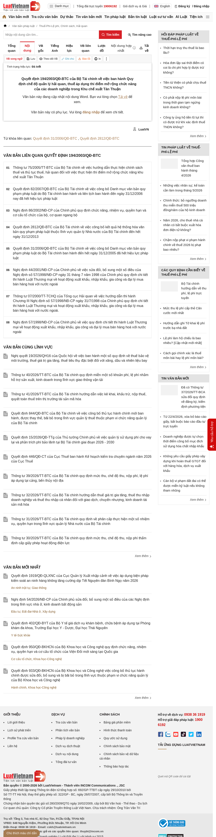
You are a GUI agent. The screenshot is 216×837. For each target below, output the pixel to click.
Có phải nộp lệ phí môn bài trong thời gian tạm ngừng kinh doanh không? (182, 102)
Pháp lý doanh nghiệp (70, 738)
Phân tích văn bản (67, 730)
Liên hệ (12, 746)
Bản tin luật (137, 17)
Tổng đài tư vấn (65, 762)
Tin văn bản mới (89, 17)
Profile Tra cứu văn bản (23, 738)
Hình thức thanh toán (118, 730)
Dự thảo (66, 17)
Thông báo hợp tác (116, 766)
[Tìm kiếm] (110, 34)
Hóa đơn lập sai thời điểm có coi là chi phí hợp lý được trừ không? (183, 67)
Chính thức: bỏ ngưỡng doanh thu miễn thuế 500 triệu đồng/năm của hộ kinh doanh (185, 205)
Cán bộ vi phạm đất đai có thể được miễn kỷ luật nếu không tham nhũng (184, 485)
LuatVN (141, 129)
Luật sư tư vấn (161, 17)
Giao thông (39, 588)
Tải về (123, 97)
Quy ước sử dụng (115, 738)
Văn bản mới (19, 17)
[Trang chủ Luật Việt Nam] (21, 6)
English (162, 6)
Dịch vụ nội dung (66, 754)
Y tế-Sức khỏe (20, 635)
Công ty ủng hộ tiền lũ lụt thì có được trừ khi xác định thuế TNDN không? (184, 122)
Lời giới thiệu (16, 722)
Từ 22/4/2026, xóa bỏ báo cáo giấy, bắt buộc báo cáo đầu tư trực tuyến (185, 421)
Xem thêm (143, 556)
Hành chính (19, 687)
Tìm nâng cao (139, 35)
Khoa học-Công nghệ (47, 659)
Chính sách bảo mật (117, 746)
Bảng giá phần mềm (117, 722)
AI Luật (181, 17)
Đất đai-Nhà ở (31, 611)
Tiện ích (196, 17)
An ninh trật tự (20, 588)
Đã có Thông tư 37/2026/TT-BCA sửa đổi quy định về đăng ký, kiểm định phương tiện (193, 396)
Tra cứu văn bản (44, 17)
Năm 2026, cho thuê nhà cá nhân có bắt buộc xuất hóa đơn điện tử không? (183, 225)
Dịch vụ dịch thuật (67, 746)
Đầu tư (15, 611)
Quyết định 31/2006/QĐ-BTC (55, 138)
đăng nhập (91, 112)
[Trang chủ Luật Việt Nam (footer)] (24, 781)
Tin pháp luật (114, 17)
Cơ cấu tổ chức (21, 659)
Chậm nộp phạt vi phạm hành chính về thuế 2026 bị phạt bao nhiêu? (184, 244)
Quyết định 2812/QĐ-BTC (99, 138)
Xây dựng (48, 611)
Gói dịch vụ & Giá (135, 6)
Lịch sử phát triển (19, 730)
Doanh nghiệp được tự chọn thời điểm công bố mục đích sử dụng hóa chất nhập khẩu (183, 441)
